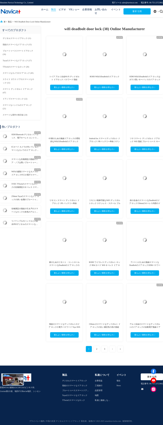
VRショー (74, 9)
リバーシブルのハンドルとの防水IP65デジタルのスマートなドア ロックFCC (24, 223)
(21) (17, 107)
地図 (97, 395)
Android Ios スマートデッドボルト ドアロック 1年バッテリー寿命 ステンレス (104, 141)
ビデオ (62, 9)
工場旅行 (98, 386)
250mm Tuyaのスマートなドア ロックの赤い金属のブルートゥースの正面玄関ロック (25, 198)
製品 (53, 9)
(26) (16, 67)
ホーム (44, 9)
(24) (15, 115)
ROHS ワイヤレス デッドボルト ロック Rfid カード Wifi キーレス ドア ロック (104, 265)
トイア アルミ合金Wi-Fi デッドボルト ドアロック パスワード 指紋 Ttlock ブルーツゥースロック (64, 80)
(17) (17, 61)
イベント (116, 9)
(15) (17, 45)
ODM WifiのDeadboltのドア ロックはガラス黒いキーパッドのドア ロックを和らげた (144, 80)
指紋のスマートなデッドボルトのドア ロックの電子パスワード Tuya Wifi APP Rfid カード (64, 327)
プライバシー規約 (36, 421)
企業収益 (98, 381)
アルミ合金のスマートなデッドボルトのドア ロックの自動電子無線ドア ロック (144, 327)
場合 (118, 381)
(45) (18, 73)
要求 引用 (137, 11)
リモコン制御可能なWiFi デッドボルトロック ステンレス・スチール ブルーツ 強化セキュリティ (104, 203)
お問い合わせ (101, 11)
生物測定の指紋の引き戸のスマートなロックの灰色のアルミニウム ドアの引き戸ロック (24, 211)
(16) (18, 52)
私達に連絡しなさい (102, 400)
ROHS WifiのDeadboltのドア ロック (105, 77)
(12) (15, 99)
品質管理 (98, 390)
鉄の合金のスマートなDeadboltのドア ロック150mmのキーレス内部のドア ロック (144, 203)
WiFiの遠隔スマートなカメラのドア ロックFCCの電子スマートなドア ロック (24, 174)
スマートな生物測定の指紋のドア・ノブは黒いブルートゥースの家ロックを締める (24, 161)
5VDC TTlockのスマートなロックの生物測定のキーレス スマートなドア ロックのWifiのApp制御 (25, 186)
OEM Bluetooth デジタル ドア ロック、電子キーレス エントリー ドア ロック (25, 136)
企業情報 (87, 9)
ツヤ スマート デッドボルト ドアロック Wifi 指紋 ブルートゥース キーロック (145, 141)
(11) (17, 38)
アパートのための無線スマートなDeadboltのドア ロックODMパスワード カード (144, 265)
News (119, 386)
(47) (18, 91)
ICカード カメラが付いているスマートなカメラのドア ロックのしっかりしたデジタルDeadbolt (25, 149)
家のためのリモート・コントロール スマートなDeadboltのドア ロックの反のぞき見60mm (64, 265)
